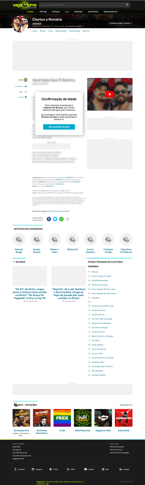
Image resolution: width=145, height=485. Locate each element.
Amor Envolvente (99, 349)
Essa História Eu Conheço (103, 358)
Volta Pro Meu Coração (101, 276)
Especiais (17, 447)
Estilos (56, 12)
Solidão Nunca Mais (100, 280)
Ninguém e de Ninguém (101, 323)
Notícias (78, 12)
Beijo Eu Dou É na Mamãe (102, 336)
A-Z (66, 12)
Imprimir (21, 97)
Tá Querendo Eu (98, 332)
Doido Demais (97, 345)
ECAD (34, 193)
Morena (95, 272)
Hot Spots (93, 12)
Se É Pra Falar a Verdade (102, 319)
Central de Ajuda (117, 447)
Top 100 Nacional (20, 453)
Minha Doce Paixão (100, 285)
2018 (43, 191)
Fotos (50, 31)
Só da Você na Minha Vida (102, 306)
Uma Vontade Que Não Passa (104, 293)
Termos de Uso (116, 450)
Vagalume (25, 4)
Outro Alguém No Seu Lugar (103, 289)
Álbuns (43, 31)
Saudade (95, 298)
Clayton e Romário (47, 19)
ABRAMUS (69, 177)
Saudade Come (98, 362)
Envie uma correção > (61, 211)
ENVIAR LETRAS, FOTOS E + (121, 23)
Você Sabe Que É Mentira (102, 366)
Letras (35, 31)
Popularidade (74, 31)
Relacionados (61, 31)
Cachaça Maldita (99, 375)
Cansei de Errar (98, 315)
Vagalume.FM (110, 12)
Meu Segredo (97, 371)
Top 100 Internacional (22, 456)
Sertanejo (37, 24)
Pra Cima (95, 340)
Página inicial (36, 26)
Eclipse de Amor (98, 310)
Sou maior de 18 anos (59, 127)
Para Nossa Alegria (100, 327)
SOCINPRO (76, 182)
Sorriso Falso (97, 353)
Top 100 (43, 12)
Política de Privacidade (119, 453)
